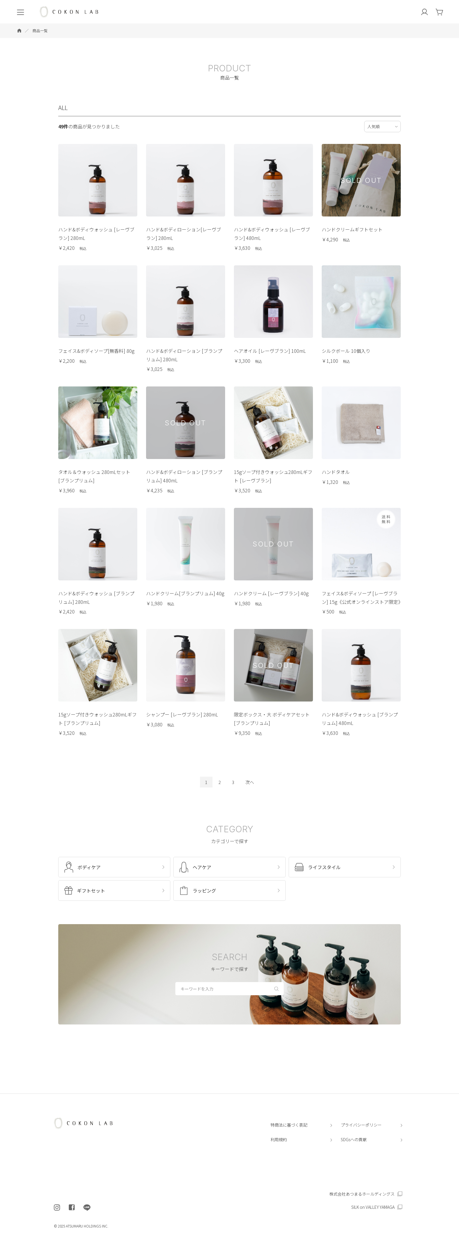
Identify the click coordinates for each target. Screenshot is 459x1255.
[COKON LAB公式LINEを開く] (87, 1207)
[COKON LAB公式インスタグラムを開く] (56, 1207)
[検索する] (276, 988)
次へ (249, 782)
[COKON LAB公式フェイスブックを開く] (71, 1207)
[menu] (20, 11)
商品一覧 (40, 30)
